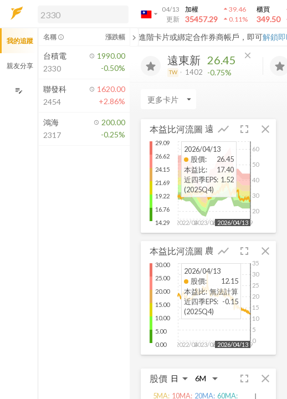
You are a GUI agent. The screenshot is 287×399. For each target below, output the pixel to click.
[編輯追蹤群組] (18, 90)
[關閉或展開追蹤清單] (134, 37)
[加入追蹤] (151, 66)
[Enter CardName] (168, 99)
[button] (81, 14)
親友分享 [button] (20, 66)
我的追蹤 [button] (20, 41)
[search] (83, 14)
